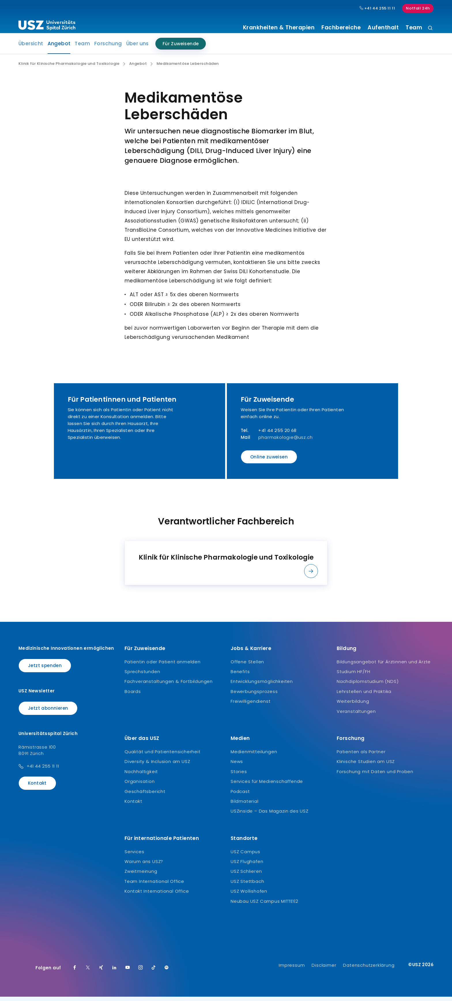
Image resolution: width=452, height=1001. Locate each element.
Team (414, 27)
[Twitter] (88, 972)
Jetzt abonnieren (48, 712)
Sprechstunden (142, 676)
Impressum (292, 969)
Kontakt (37, 787)
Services (134, 856)
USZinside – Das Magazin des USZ (269, 815)
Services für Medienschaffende (267, 786)
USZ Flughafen (247, 866)
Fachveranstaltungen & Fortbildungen (169, 686)
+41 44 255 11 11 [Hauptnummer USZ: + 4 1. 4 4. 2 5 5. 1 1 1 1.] (377, 8)
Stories (239, 776)
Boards (133, 696)
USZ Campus (245, 856)
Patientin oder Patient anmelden (163, 666)
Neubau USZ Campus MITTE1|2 (264, 905)
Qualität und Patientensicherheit (163, 756)
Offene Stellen (247, 666)
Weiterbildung (353, 705)
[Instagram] (140, 972)
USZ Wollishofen (249, 895)
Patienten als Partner (361, 756)
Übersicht (30, 47)
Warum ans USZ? (144, 866)
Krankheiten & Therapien (279, 27)
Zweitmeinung (141, 875)
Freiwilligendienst (250, 705)
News (237, 766)
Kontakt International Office (157, 895)
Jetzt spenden (45, 669)
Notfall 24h (418, 8)
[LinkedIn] (114, 972)
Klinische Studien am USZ (366, 766)
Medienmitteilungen (254, 756)
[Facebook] (74, 972)
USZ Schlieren (246, 875)
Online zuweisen (269, 461)
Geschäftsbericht (145, 795)
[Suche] (430, 28)
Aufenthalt (383, 27)
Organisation (140, 786)
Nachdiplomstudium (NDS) (367, 686)
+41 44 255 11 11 (43, 770)
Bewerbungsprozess (254, 696)
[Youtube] (127, 972)
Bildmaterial (245, 805)
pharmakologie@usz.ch (285, 442)
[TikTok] (154, 972)
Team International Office (154, 886)
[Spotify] (166, 972)
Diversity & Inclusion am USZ (157, 766)
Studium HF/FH (353, 676)
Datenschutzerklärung (368, 969)
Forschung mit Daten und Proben (375, 776)
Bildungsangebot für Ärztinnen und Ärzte (384, 666)
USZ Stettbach (247, 886)
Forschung (108, 47)
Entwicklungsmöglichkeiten (262, 686)
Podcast (240, 795)
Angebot (59, 49)
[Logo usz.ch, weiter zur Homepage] (46, 26)
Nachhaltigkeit (141, 776)
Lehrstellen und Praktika (364, 696)
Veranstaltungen (356, 715)
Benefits (240, 676)
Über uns (137, 47)
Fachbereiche (341, 27)
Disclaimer (324, 969)
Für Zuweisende (181, 48)
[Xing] (101, 972)
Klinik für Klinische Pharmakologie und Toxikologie (68, 68)
